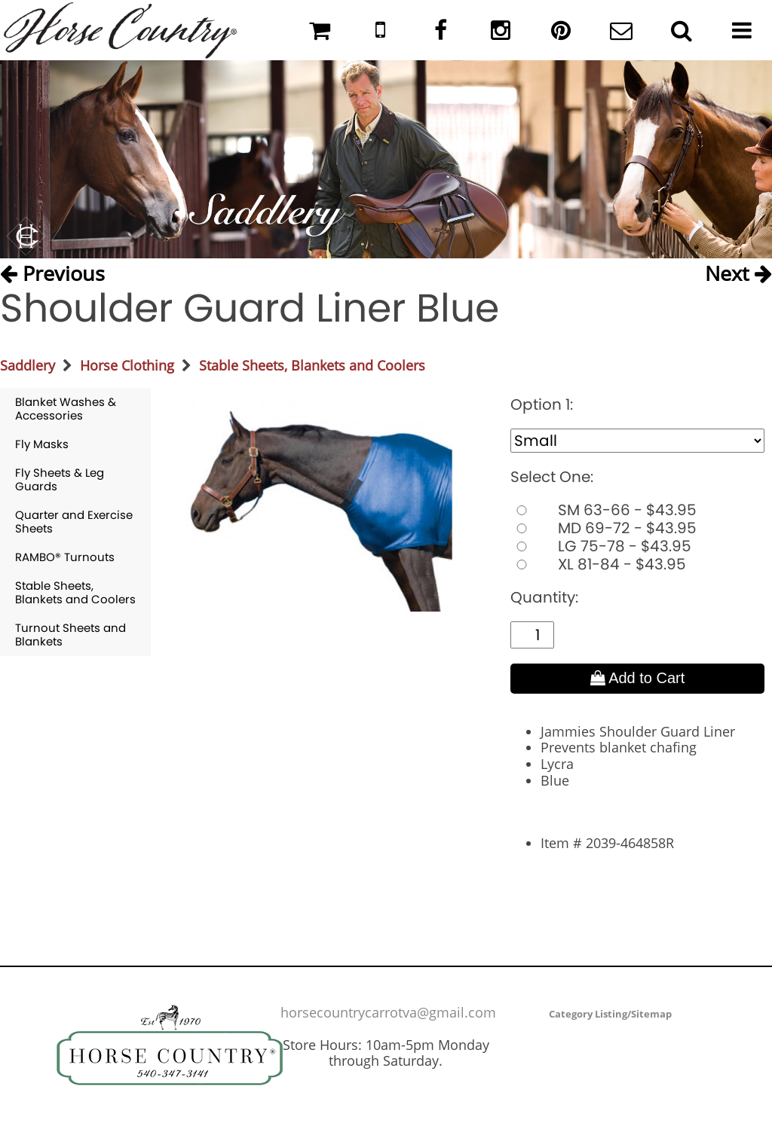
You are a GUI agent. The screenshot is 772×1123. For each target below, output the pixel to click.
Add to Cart (637, 678)
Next (738, 273)
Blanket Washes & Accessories (65, 408)
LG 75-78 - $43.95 (600, 546)
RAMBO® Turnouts (65, 557)
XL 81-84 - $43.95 (598, 564)
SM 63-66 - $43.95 (603, 509)
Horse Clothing (127, 365)
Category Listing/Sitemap (610, 1014)
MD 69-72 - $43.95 (603, 528)
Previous (52, 273)
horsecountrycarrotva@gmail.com (388, 1012)
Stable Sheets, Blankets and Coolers (312, 365)
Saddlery (27, 365)
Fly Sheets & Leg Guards (59, 479)
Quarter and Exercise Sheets (74, 521)
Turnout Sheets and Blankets (70, 634)
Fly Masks (42, 444)
